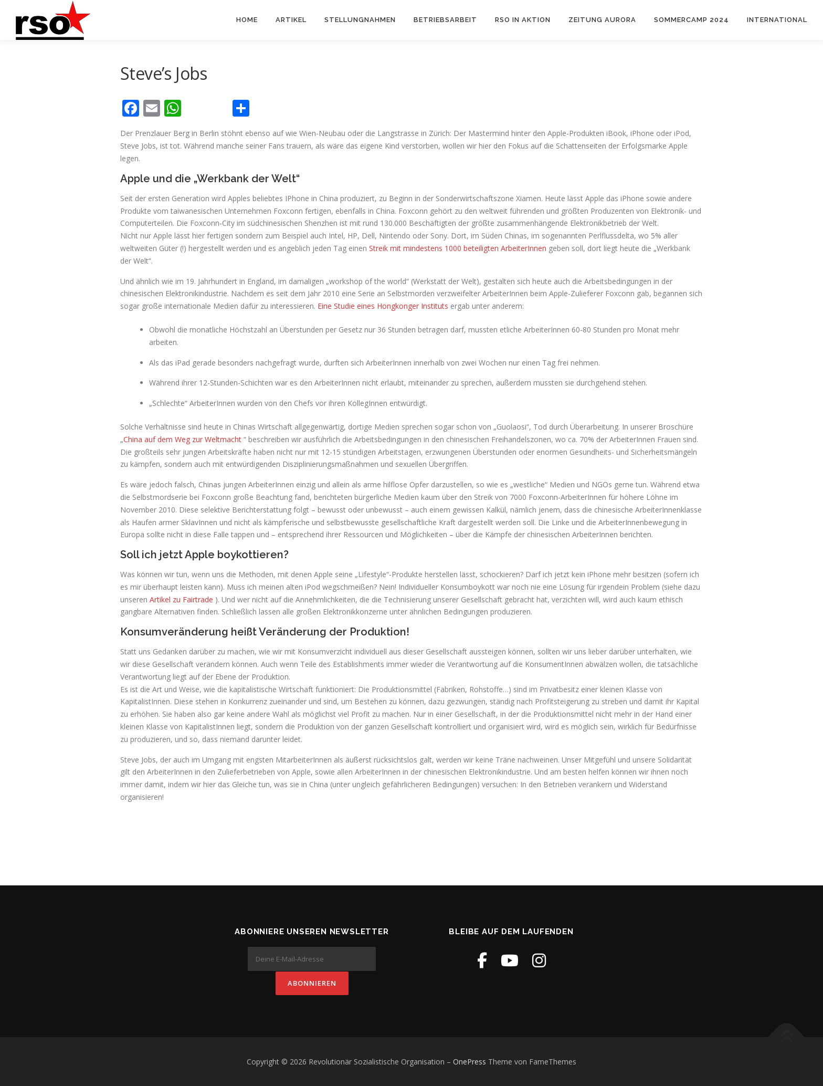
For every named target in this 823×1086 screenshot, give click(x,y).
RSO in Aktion (523, 20)
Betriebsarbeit (445, 20)
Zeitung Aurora (602, 20)
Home (247, 20)
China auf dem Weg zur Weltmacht (182, 440)
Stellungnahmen (360, 20)
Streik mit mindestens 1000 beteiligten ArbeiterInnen (457, 249)
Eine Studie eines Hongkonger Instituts (384, 306)
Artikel (291, 20)
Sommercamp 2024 (691, 20)
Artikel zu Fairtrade (181, 600)
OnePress (469, 1062)
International (777, 20)
